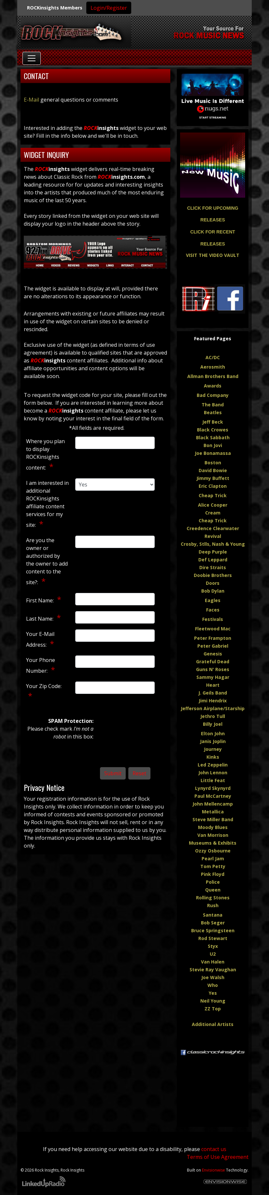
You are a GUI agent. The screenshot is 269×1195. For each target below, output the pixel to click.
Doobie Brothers (213, 575)
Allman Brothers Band (212, 376)
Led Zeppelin (213, 765)
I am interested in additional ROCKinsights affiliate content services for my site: (47, 503)
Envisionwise (213, 1170)
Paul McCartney (212, 796)
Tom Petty (212, 866)
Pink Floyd (212, 874)
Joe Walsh (212, 977)
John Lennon (212, 772)
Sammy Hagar (212, 677)
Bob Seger (213, 923)
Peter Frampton (212, 638)
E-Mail (31, 99)
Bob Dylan (212, 591)
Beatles (213, 412)
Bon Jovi (213, 445)
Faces (212, 610)
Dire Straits (212, 567)
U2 (213, 954)
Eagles (212, 600)
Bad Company (213, 395)
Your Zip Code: (44, 686)
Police (213, 882)
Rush (213, 905)
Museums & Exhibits (212, 843)
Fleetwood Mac (213, 629)
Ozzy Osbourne (213, 851)
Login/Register (109, 7)
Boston (213, 462)
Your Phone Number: (40, 665)
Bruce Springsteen (212, 930)
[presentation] (126, 740)
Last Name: (40, 618)
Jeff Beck (212, 422)
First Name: (40, 600)
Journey (213, 749)
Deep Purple (213, 552)
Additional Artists (213, 1024)
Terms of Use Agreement (217, 1156)
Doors (212, 583)
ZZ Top (213, 1008)
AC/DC (212, 357)
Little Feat (213, 780)
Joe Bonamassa (213, 453)
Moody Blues (213, 827)
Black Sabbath (213, 437)
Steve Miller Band (212, 819)
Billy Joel (212, 724)
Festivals (212, 619)
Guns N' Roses (212, 669)
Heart (212, 685)
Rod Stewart (212, 938)
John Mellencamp (212, 804)
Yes (213, 993)
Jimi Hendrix (213, 700)
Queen (212, 890)
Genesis (213, 654)
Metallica (213, 811)
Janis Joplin (213, 741)
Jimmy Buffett (212, 478)
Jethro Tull (212, 716)
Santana (212, 915)
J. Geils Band (212, 693)
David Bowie (213, 470)
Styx (213, 946)
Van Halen (212, 962)
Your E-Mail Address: (40, 639)
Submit (112, 773)
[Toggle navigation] (31, 58)
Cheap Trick (213, 495)
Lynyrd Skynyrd (213, 788)
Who (212, 985)
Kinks (212, 757)
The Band (213, 404)
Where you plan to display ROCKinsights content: (45, 454)
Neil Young (212, 1001)
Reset (139, 773)
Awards (212, 386)
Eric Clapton (213, 486)
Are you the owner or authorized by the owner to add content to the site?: (47, 561)
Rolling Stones (213, 897)
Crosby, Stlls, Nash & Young (213, 544)
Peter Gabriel (212, 646)
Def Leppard (212, 559)
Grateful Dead (212, 661)
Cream (212, 513)
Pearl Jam (213, 858)
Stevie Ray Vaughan (213, 969)
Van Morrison (212, 835)
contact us (213, 1149)
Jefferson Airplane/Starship (213, 708)
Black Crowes (212, 430)
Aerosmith (212, 367)
